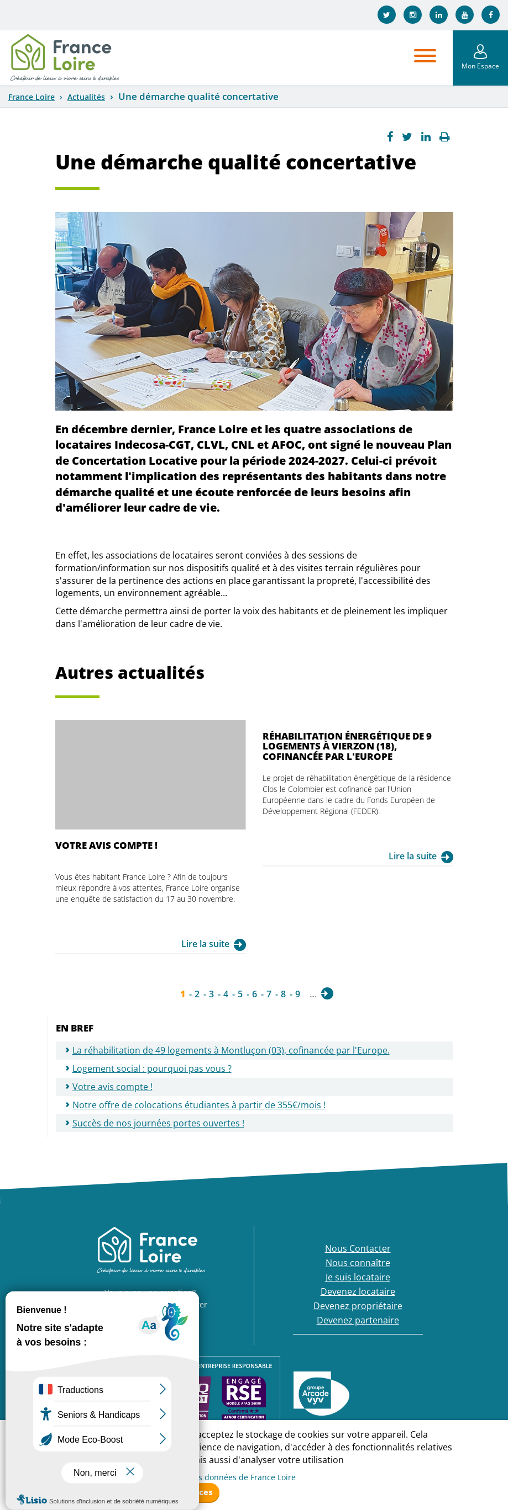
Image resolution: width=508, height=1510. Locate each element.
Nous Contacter (358, 1248)
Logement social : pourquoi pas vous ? (152, 1068)
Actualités (86, 97)
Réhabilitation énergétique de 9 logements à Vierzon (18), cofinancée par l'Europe (347, 746)
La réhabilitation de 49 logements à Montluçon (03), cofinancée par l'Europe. (231, 1050)
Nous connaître (358, 1262)
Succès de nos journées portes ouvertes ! (158, 1123)
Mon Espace (480, 66)
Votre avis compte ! (106, 845)
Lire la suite (205, 944)
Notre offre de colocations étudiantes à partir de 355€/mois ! (199, 1105)
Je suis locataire (358, 1277)
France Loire (31, 97)
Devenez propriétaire (357, 1305)
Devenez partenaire (358, 1320)
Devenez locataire (358, 1291)
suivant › (327, 993)
